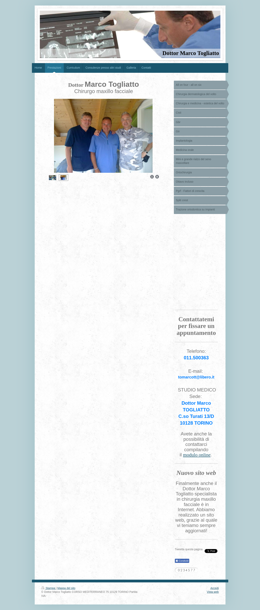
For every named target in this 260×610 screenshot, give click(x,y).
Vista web (213, 591)
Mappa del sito (66, 588)
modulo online (197, 454)
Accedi (214, 588)
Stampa (48, 588)
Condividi (182, 561)
